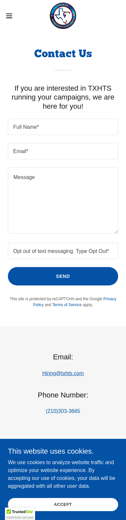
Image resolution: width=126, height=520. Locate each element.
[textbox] (63, 127)
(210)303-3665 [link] (63, 411)
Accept (63, 513)
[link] (63, 16)
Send (63, 276)
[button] (12, 15)
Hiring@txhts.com (63, 373)
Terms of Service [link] (66, 305)
